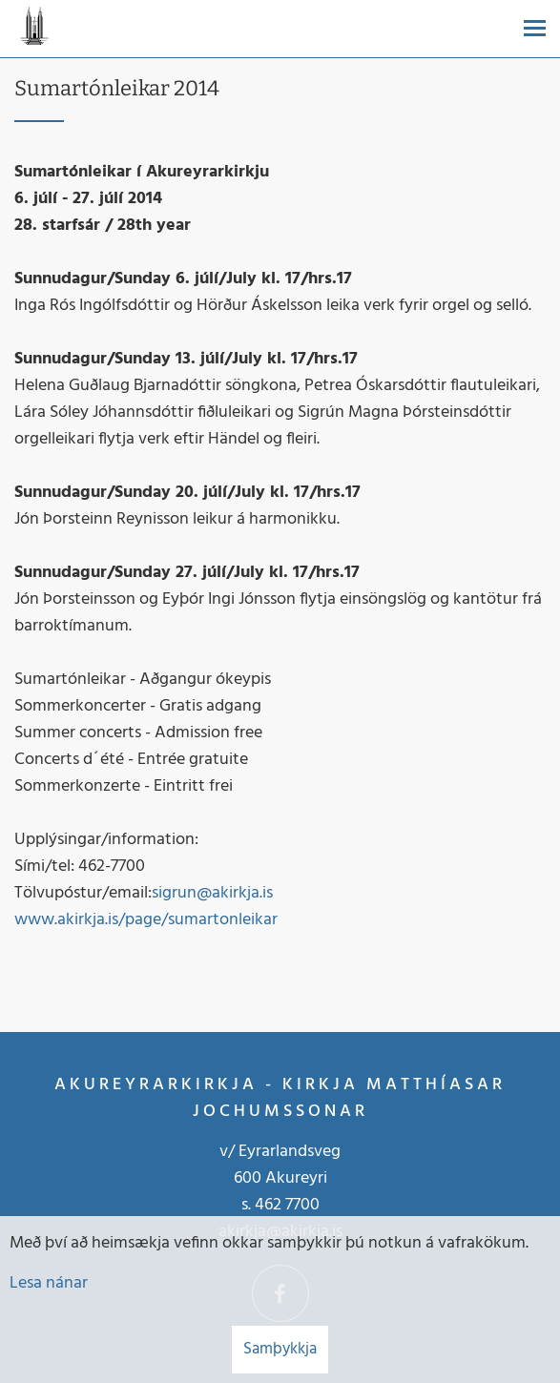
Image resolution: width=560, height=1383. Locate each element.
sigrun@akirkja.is (212, 893)
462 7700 (287, 1205)
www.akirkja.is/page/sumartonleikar (146, 920)
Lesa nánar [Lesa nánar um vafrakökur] (49, 1283)
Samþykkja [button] (280, 1349)
